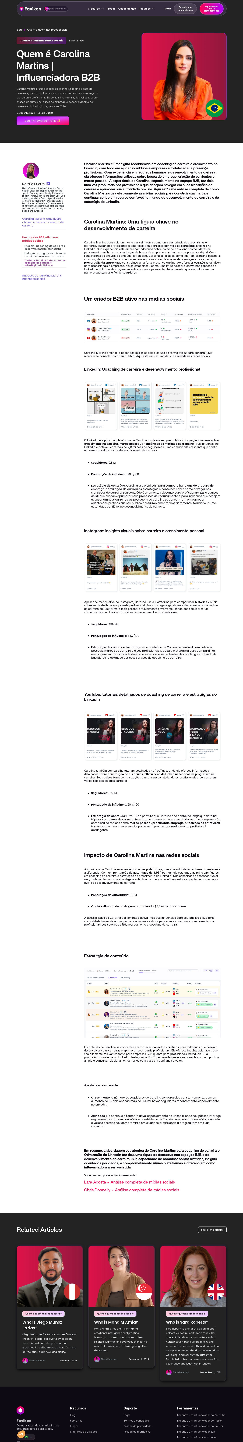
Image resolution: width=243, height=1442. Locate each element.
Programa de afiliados (83, 1431)
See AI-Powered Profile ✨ (43, 121)
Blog (19, 29)
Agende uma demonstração (185, 8)
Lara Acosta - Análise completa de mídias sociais (129, 1182)
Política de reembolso (137, 1431)
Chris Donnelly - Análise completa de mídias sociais (131, 1190)
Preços (111, 8)
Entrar (168, 8)
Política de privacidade (138, 1426)
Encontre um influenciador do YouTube (201, 1415)
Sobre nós (76, 1420)
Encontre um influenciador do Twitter (200, 1426)
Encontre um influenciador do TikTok (199, 1420)
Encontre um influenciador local (196, 1437)
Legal (127, 1415)
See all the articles (212, 1230)
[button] (56, 9)
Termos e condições (136, 1420)
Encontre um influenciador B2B (196, 1431)
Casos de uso (127, 8)
